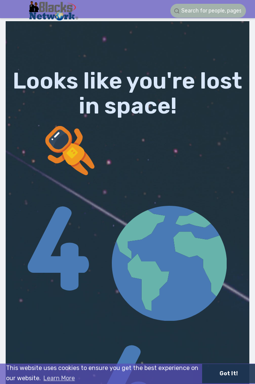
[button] (208, 10)
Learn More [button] (59, 378)
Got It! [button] (228, 373)
